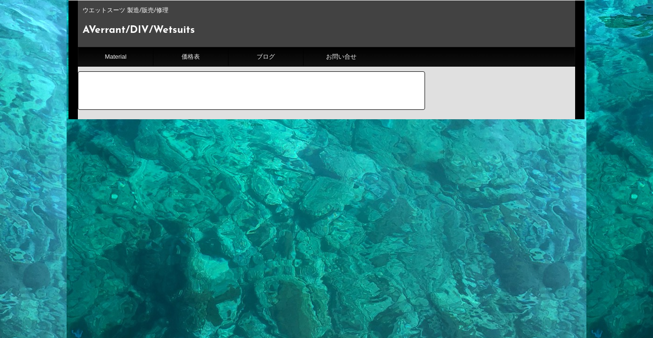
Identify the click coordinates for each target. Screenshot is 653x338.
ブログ (266, 56)
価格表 (191, 56)
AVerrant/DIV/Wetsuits (139, 30)
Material (115, 56)
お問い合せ (341, 56)
